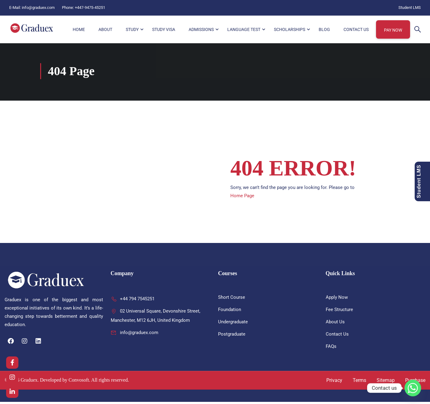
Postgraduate (231, 336)
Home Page (242, 198)
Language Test (243, 29)
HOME (79, 29)
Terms (359, 382)
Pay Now (393, 30)
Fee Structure (339, 311)
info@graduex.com (38, 7)
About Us (335, 324)
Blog (324, 29)
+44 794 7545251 (133, 301)
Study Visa (163, 29)
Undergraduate (233, 324)
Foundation (229, 311)
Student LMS (409, 7)
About (105, 29)
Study (132, 29)
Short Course (231, 299)
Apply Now (337, 299)
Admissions (201, 29)
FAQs (331, 348)
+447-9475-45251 (90, 7)
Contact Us (356, 29)
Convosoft (79, 382)
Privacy (334, 382)
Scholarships (289, 29)
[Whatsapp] (413, 388)
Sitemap (386, 382)
